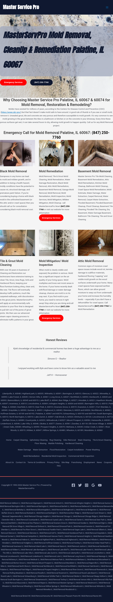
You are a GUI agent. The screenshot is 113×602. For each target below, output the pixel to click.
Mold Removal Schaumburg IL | (25, 576)
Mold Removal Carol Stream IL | (94, 513)
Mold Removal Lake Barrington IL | (34, 550)
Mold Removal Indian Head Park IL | (97, 543)
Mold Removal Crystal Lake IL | (53, 520)
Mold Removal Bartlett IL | (60, 506)
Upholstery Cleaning (39, 440)
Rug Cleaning (55, 440)
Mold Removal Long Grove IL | (75, 556)
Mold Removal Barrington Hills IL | (13, 506)
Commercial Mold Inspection (81, 456)
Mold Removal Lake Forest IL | (82, 550)
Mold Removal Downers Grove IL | (55, 523)
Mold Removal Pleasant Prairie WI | (67, 596)
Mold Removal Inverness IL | (13, 546)
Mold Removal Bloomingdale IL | (39, 510)
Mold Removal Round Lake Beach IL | (84, 573)
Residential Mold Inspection (54, 456)
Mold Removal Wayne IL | (38, 583)
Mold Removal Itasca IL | (57, 546)
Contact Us (21, 462)
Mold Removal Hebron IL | (20, 540)
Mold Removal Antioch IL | (54, 503)
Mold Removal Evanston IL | (84, 526)
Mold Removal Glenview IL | (28, 533)
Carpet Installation (75, 449)
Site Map (65, 462)
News (99, 462)
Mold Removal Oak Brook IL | (89, 566)
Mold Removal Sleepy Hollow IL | (95, 576)
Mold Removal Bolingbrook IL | (64, 510)
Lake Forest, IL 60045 (18, 397)
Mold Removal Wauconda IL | (16, 583)
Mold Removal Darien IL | (75, 520)
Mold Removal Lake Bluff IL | (59, 550)
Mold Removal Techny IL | (59, 580)
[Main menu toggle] (107, 7)
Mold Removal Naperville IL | (89, 563)
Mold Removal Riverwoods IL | (96, 570)
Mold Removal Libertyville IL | (70, 553)
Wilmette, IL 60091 (53, 393)
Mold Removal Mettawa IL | (76, 560)
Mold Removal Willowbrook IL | (73, 586)
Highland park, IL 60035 (32, 393)
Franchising (76, 462)
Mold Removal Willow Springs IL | (47, 586)
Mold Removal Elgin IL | (99, 523)
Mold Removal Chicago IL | (62, 516)
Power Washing (93, 449)
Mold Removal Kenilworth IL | (99, 546)
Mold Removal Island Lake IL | (36, 546)
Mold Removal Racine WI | (92, 596)
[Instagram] (86, 485)
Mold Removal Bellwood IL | (81, 506)
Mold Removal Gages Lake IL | (75, 530)
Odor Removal (69, 440)
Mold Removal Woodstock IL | (65, 589)
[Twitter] (80, 485)
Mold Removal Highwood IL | (68, 540)
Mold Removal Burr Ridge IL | (71, 513)
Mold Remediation (31, 456)
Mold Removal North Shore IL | (20, 566)
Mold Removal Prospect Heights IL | (47, 570)
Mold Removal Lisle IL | (54, 556)
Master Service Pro (21, 7)
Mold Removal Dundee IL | (79, 523)
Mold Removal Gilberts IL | (97, 530)
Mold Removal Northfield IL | (67, 566)
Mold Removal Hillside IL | (89, 540)
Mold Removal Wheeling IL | (23, 586)
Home (8, 440)
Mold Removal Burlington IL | (48, 513)
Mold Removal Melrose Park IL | (53, 560)
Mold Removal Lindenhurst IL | (32, 556)
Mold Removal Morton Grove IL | (14, 563)
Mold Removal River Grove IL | (72, 570)
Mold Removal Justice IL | (78, 546)
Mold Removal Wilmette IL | (95, 586)
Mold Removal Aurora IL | (103, 503)
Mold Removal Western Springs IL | (62, 583)
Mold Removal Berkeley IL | (15, 510)
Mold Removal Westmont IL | (87, 583)
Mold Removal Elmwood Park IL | (60, 526)
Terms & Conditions (36, 462)
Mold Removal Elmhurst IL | (36, 526)
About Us (10, 462)
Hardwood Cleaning (74, 443)
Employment (89, 462)
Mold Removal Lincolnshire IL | (94, 553)
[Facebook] (73, 485)
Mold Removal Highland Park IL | (43, 540)
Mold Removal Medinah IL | (29, 560)
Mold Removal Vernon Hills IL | (81, 580)
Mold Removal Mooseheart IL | (99, 560)
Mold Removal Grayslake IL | (96, 533)
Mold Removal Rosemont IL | (58, 573)
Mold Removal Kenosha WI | (42, 596)
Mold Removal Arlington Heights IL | (79, 503)
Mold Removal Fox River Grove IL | (24, 530)
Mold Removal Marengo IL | (97, 556)
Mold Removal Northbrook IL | (43, 566)
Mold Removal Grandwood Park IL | (71, 533)
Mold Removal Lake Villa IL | (24, 553)
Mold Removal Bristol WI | (21, 596)
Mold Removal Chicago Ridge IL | (86, 516)
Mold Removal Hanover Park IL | (52, 536)
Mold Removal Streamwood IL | (36, 580)
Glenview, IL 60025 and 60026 (76, 410)
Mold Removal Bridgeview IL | (87, 510)
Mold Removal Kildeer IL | (11, 550)
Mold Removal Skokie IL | (72, 576)
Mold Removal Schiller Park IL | (50, 576)
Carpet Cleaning (20, 440)
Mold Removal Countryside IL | (28, 520)
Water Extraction (40, 449)
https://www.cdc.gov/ (11, 112)
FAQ (59, 466)
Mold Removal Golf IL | (48, 533)
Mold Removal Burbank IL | (25, 513)
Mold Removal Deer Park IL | (96, 520)
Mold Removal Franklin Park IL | (50, 530)
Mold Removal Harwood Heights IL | (79, 536)
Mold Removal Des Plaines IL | (30, 523)
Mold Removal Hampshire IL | (27, 536)
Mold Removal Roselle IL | (36, 573)
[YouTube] (100, 485)
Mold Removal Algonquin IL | (32, 503)
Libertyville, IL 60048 (11, 393)
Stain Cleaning (84, 440)
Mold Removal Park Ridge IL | (21, 570)
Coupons (108, 462)
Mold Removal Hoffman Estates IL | (48, 543)
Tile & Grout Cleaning (102, 440)
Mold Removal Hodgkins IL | (23, 543)
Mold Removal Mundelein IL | (66, 563)
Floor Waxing (40, 443)
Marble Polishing (55, 443)
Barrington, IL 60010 (72, 393)
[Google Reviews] (93, 485)
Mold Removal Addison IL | (10, 503)
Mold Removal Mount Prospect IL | (40, 563)
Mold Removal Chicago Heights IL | (38, 516)
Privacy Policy (53, 462)
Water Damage (24, 449)
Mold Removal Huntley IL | (72, 543)
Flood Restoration (57, 449)
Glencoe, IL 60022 (90, 393)
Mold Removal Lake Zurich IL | (46, 553)
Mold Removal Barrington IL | (38, 506)
